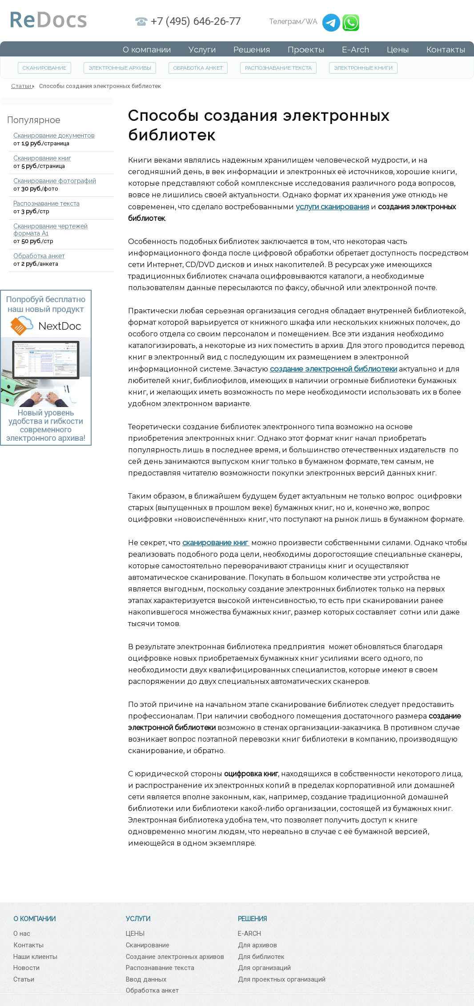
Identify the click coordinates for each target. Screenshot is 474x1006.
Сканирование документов (54, 135)
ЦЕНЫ (135, 934)
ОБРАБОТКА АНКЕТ (198, 68)
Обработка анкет (39, 255)
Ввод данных (146, 979)
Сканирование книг (42, 158)
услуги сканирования (332, 206)
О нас (21, 934)
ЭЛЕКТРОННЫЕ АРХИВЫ (119, 68)
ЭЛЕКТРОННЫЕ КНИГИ (363, 68)
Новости (26, 968)
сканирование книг (215, 542)
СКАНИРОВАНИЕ (44, 68)
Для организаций (264, 968)
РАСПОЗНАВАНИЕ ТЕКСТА (278, 68)
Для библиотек (261, 957)
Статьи (23, 979)
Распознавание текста (46, 203)
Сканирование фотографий (54, 180)
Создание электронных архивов (175, 957)
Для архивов (257, 945)
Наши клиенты (35, 957)
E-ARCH (249, 934)
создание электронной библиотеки (333, 368)
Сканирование (147, 945)
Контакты (28, 945)
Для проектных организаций (281, 979)
